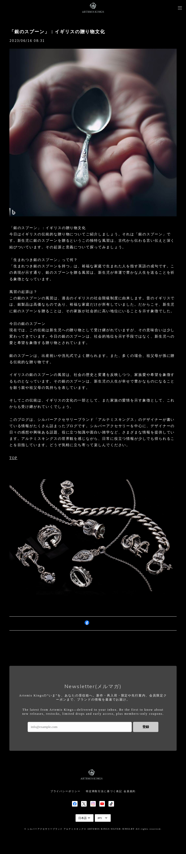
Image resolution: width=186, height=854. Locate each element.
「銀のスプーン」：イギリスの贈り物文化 (57, 31)
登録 (145, 727)
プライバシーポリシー (65, 791)
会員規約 (130, 791)
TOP (13, 458)
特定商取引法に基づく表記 (104, 791)
